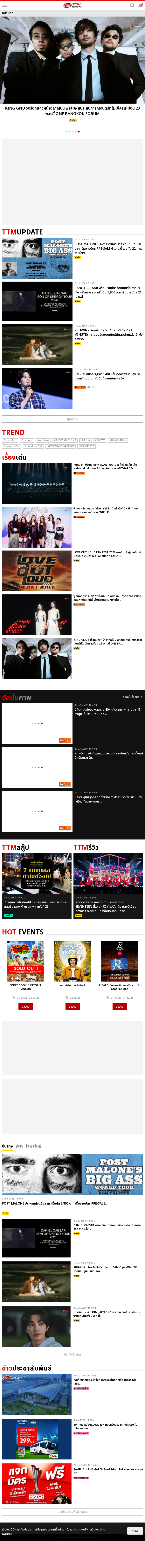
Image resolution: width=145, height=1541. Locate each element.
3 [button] (72, 132)
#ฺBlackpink (118, 440)
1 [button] (66, 132)
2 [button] (69, 132)
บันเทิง (7, 1145)
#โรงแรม (27, 440)
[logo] (72, 5)
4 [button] (76, 132)
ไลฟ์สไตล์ (33, 1145)
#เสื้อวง (85, 440)
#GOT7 (100, 440)
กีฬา (19, 1145)
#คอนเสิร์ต (10, 440)
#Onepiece (86, 446)
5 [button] (79, 132)
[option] (72, 71)
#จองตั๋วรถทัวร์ (33, 446)
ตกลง (135, 1531)
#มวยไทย (43, 440)
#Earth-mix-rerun (60, 446)
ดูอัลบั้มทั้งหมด (131, 697)
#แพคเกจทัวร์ (12, 446)
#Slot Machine (65, 440)
